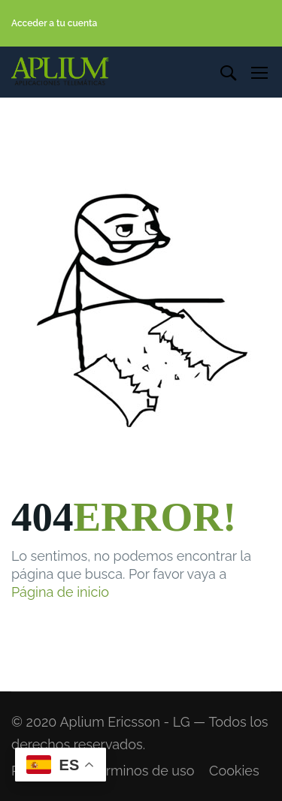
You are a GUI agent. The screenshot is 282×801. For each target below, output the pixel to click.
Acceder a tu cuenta (54, 23)
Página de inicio (60, 592)
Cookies (234, 770)
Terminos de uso (142, 770)
